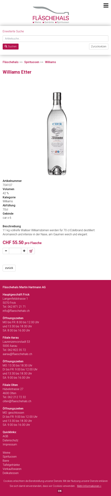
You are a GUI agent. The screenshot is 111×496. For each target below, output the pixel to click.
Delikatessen (11, 473)
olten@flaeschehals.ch (17, 401)
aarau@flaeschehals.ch (17, 354)
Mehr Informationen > (89, 486)
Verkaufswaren (12, 469)
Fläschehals (11, 62)
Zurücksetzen (98, 46)
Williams (50, 62)
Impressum (10, 444)
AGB (5, 436)
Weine (6, 452)
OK (60, 491)
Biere (6, 460)
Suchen (11, 46)
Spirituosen (31, 62)
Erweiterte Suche (13, 31)
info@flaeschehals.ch (16, 311)
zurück (9, 268)
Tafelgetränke (11, 465)
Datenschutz (10, 440)
